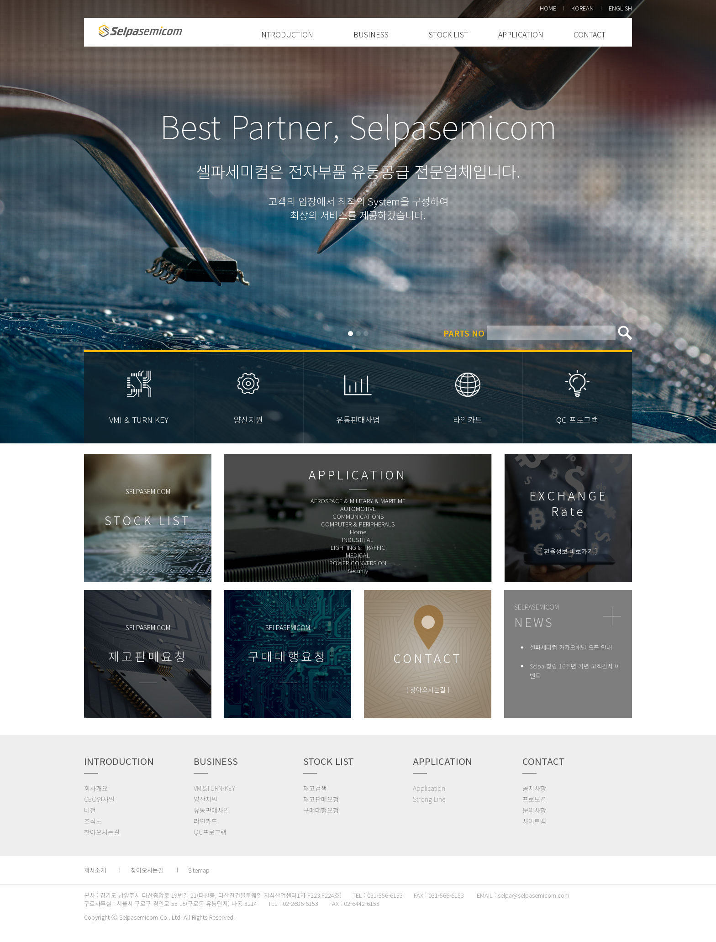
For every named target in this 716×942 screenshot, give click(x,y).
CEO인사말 (99, 799)
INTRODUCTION (286, 34)
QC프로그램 (210, 832)
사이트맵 (534, 821)
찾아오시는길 (102, 832)
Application (429, 788)
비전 (90, 810)
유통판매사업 (358, 419)
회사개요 (96, 788)
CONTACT (589, 34)
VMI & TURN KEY (138, 419)
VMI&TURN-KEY (214, 788)
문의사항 (534, 810)
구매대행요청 (321, 810)
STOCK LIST (448, 34)
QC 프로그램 (577, 419)
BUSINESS (371, 34)
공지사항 (534, 788)
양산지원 (248, 419)
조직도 (93, 821)
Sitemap (199, 870)
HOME (548, 8)
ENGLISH (620, 8)
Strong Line (429, 799)
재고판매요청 (321, 799)
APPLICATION (520, 34)
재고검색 (315, 788)
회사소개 (95, 870)
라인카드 (467, 419)
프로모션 (534, 799)
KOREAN (582, 8)
